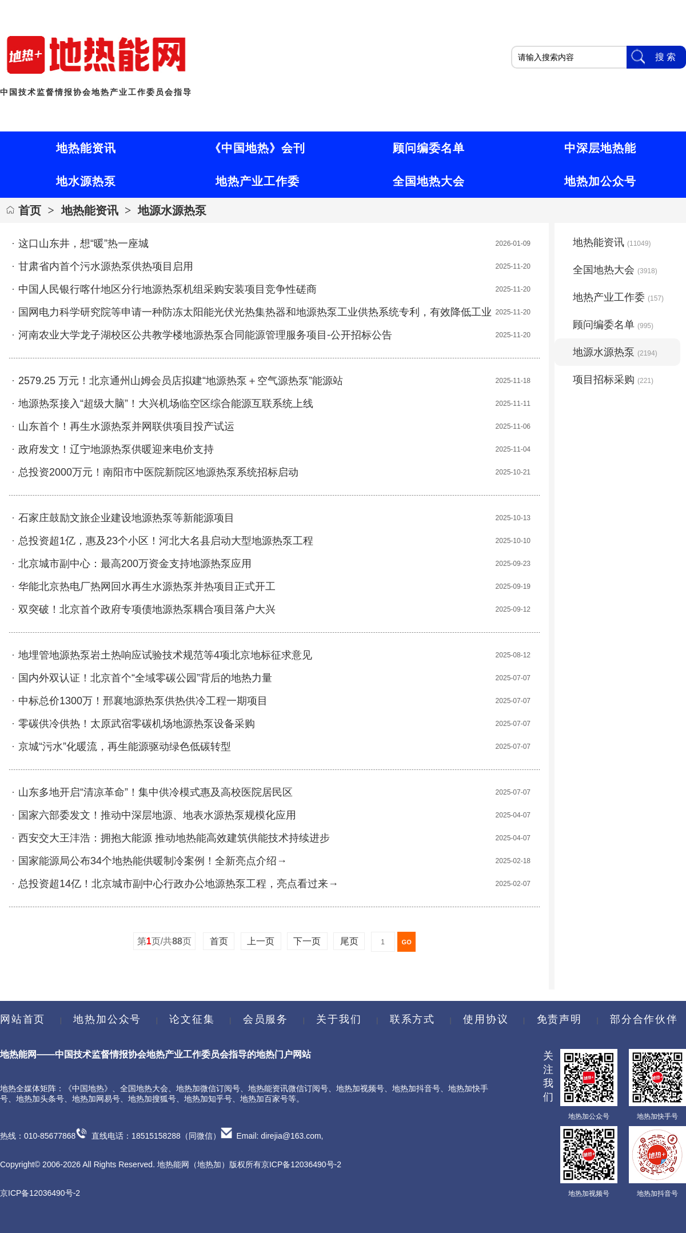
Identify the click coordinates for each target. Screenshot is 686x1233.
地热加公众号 (107, 1019)
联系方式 (412, 1019)
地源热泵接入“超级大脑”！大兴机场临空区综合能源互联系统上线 (165, 403)
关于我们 (338, 1019)
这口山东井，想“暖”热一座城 (83, 243)
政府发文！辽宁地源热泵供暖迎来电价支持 (116, 449)
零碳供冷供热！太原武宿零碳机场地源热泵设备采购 (136, 723)
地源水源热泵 (172, 210)
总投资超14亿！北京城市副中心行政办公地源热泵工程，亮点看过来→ (178, 883)
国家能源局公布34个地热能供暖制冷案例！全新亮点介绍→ (152, 861)
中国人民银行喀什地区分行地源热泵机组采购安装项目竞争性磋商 (167, 289)
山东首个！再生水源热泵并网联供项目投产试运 (126, 426)
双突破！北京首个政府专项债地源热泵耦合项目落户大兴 (147, 609)
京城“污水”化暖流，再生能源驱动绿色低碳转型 (124, 746)
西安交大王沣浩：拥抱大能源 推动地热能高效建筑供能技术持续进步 (174, 838)
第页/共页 (164, 941)
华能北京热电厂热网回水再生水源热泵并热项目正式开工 (147, 586)
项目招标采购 (613, 379)
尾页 (349, 941)
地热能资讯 (89, 210)
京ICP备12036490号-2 (40, 1193)
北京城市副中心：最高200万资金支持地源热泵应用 (135, 563)
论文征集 (191, 1019)
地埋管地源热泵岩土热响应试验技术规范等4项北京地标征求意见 (165, 655)
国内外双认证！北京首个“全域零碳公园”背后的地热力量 (145, 678)
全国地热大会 (615, 270)
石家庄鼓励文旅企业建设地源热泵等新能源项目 (126, 518)
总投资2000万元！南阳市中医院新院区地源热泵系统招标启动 (158, 472)
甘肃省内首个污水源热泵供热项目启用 (105, 266)
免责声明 (559, 1019)
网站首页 (22, 1019)
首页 (29, 210)
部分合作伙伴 (643, 1019)
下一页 (307, 941)
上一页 (261, 941)
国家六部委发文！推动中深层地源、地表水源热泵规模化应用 (157, 815)
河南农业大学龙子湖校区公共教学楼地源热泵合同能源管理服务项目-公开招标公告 (205, 335)
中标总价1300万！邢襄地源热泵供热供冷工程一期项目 (143, 701)
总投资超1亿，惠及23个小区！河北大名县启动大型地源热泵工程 (165, 540)
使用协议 (485, 1019)
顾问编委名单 (613, 324)
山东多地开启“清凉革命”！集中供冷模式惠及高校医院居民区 (155, 792)
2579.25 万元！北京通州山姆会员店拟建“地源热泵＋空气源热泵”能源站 (180, 380)
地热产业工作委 (618, 297)
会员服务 (265, 1019)
